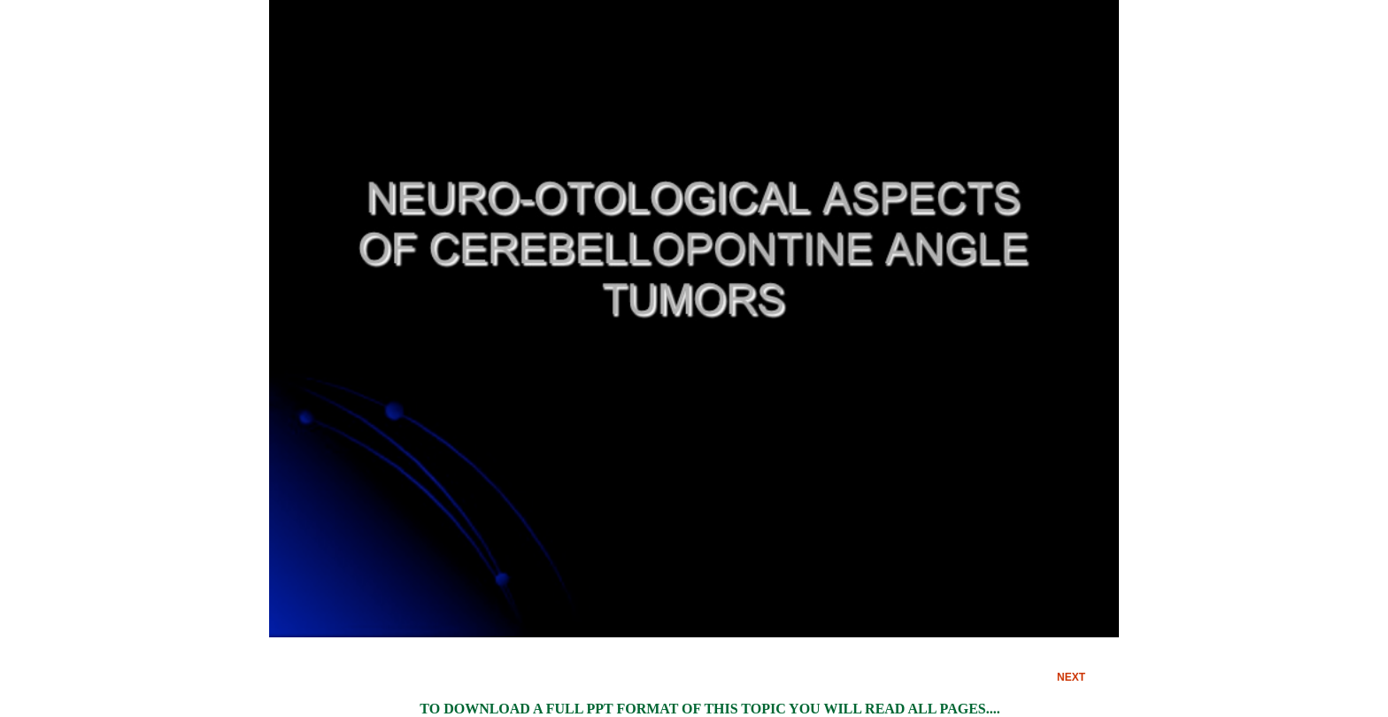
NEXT (1071, 677)
